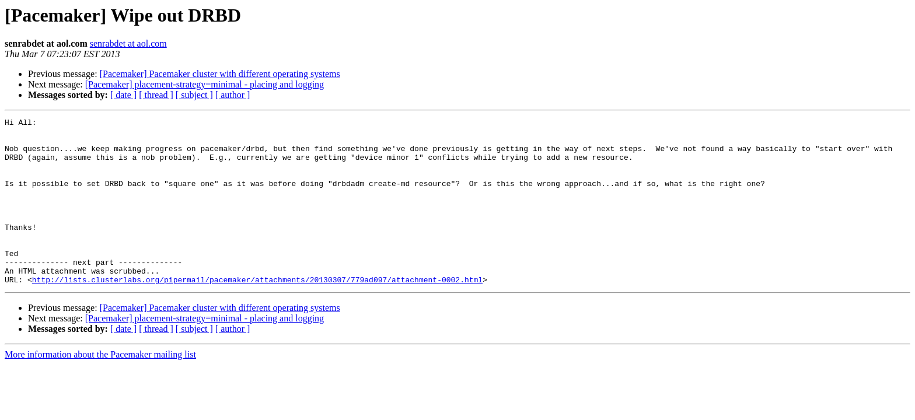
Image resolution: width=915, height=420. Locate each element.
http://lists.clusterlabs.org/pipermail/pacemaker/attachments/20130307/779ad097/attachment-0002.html (257, 312)
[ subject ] (194, 95)
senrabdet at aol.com (128, 43)
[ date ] (123, 95)
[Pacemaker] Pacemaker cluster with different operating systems (220, 74)
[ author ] (232, 95)
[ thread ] (156, 95)
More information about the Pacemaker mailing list (100, 388)
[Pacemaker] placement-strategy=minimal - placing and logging (204, 84)
